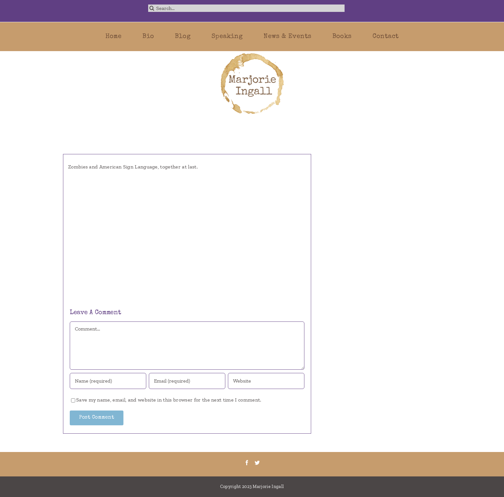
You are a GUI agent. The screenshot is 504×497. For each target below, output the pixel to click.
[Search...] (246, 8)
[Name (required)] (108, 381)
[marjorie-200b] (252, 53)
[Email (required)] (187, 381)
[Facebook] (246, 462)
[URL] (266, 381)
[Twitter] (257, 462)
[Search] (152, 8)
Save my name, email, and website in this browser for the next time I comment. (168, 400)
